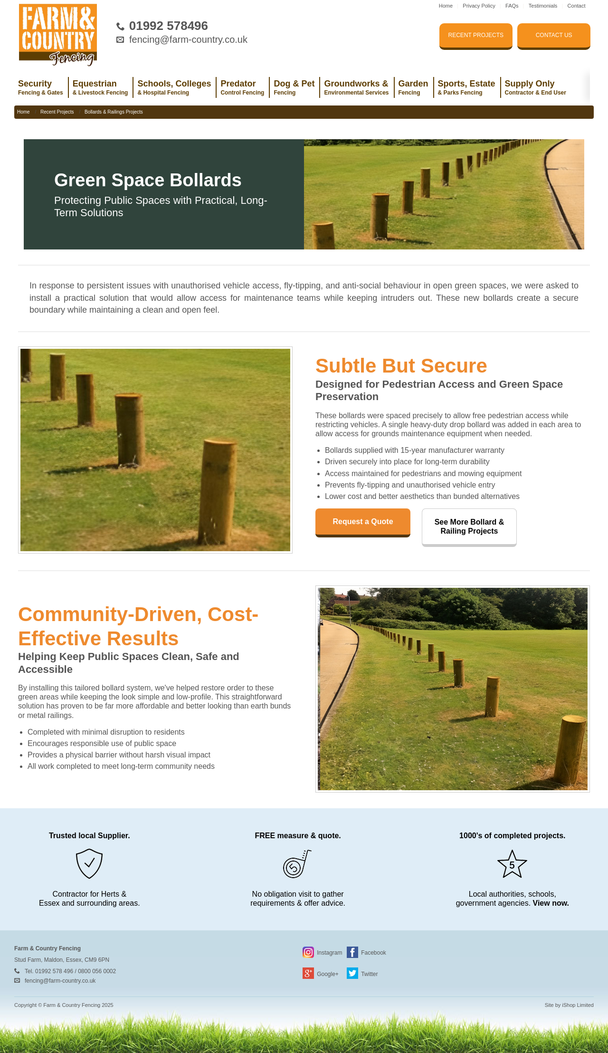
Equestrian (100, 87)
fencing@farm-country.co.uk (188, 39)
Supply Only (535, 87)
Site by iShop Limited (569, 1005)
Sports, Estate (466, 87)
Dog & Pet (294, 87)
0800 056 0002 (97, 971)
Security (40, 87)
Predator (242, 87)
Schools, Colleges (174, 87)
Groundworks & (356, 87)
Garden (413, 87)
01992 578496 (168, 26)
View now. (551, 903)
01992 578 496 (54, 971)
